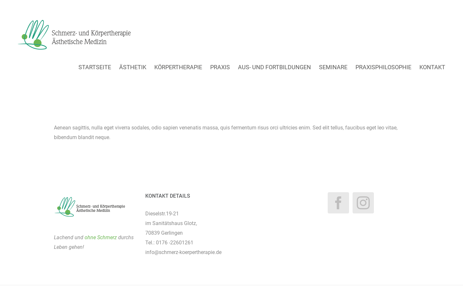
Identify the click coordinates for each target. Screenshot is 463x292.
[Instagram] (363, 202)
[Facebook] (338, 202)
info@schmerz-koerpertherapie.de (183, 252)
